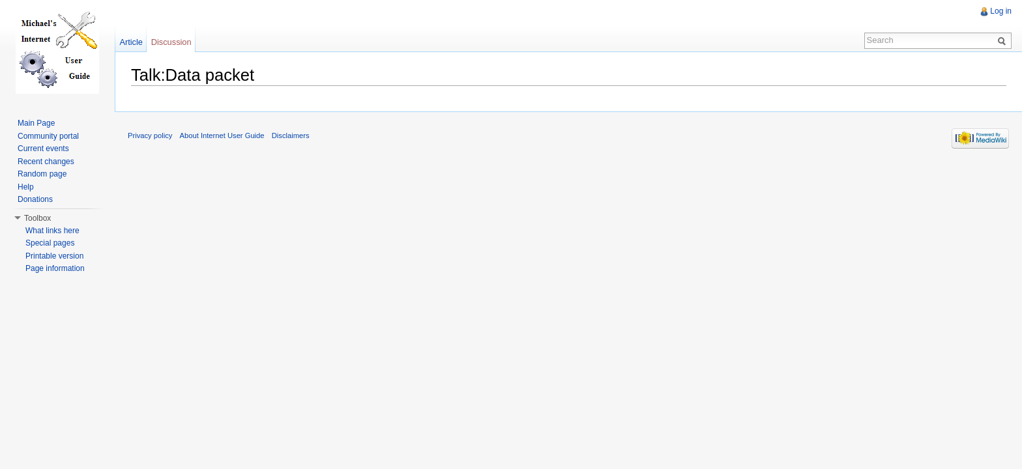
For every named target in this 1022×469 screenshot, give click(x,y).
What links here (52, 230)
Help (26, 187)
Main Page (36, 123)
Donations (35, 199)
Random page (42, 173)
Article (131, 42)
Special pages (49, 243)
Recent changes (46, 161)
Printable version (54, 256)
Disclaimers (291, 135)
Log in (1001, 11)
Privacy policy (150, 135)
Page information (55, 268)
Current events (43, 148)
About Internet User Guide (222, 135)
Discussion (171, 42)
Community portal (48, 136)
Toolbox (37, 218)
